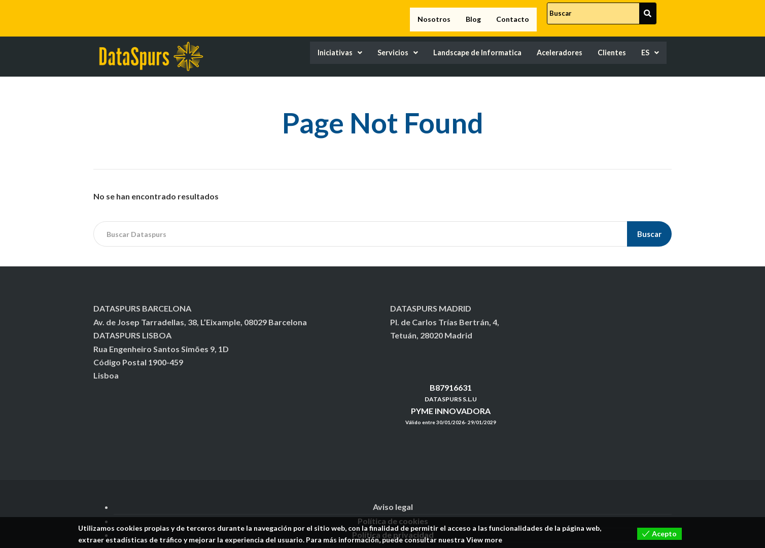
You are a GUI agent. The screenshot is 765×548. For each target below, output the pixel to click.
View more (484, 539)
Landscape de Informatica (448, 44)
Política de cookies (393, 511)
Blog (473, 14)
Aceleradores (545, 44)
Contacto (512, 14)
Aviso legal (393, 497)
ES (649, 44)
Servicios (355, 44)
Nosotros (434, 14)
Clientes (606, 44)
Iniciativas (291, 44)
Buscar (649, 224)
